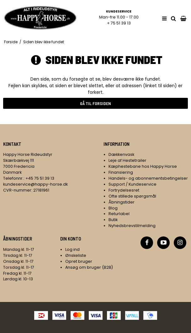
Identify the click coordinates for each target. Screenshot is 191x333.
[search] (173, 18)
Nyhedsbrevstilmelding (132, 225)
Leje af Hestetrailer (127, 160)
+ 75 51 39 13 (119, 23)
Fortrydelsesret (124, 190)
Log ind (72, 249)
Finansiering (121, 172)
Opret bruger (78, 261)
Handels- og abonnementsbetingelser (148, 178)
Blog (113, 208)
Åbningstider (122, 202)
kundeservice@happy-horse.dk (35, 184)
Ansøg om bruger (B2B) (89, 267)
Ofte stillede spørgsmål (132, 196)
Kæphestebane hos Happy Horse (143, 166)
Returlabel (119, 213)
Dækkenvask (121, 154)
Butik (113, 219)
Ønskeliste (75, 255)
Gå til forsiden (95, 103)
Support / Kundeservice (133, 184)
